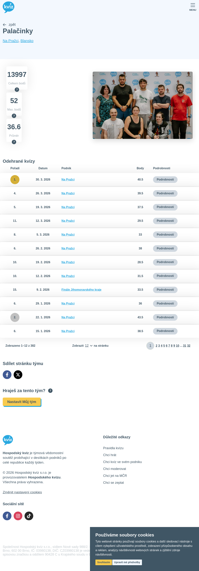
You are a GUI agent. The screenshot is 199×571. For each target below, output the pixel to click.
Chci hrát (109, 455)
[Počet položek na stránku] (90, 345)
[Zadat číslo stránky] (150, 346)
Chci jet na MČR (115, 476)
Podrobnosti (165, 179)
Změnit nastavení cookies (22, 492)
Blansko (27, 41)
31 (184, 345)
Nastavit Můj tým (21, 402)
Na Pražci (11, 41)
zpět (9, 25)
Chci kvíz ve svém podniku (122, 462)
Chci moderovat (114, 469)
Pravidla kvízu (113, 448)
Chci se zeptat (113, 482)
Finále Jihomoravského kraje (81, 289)
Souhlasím (103, 562)
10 (177, 345)
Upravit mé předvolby (127, 562)
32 (188, 345)
